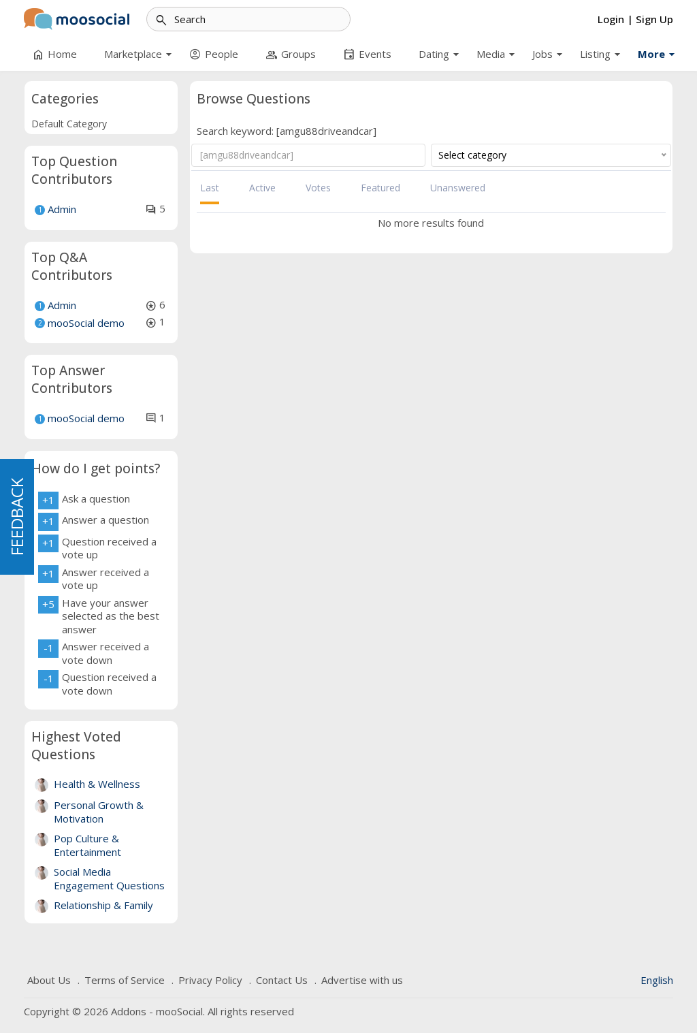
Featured (380, 187)
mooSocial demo (86, 323)
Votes (318, 187)
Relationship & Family (103, 905)
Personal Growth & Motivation (99, 811)
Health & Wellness (97, 784)
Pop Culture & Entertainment (87, 845)
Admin (62, 209)
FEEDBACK (16, 517)
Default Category (69, 123)
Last (209, 187)
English (657, 980)
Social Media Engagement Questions (109, 878)
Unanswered (457, 187)
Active (262, 187)
